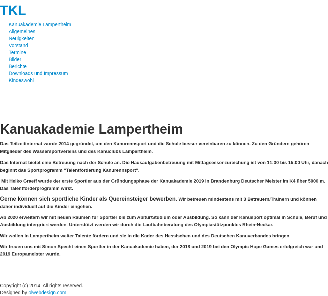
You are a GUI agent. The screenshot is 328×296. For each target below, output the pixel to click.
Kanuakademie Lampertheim (40, 24)
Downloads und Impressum (38, 73)
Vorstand (18, 45)
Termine (17, 52)
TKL (13, 10)
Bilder (15, 59)
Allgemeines (22, 31)
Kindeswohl (21, 80)
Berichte (18, 66)
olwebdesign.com (47, 292)
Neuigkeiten (22, 38)
